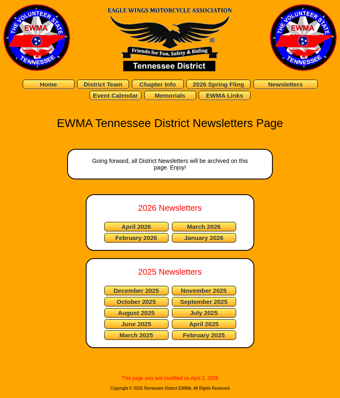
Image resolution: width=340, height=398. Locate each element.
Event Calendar (115, 95)
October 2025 (136, 301)
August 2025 (136, 312)
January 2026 (203, 237)
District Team (103, 84)
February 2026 (136, 237)
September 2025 (203, 301)
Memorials (170, 95)
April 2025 (204, 323)
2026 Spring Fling (218, 84)
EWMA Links (224, 95)
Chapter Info (157, 84)
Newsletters (285, 84)
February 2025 (204, 335)
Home (48, 84)
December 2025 (136, 290)
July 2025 (204, 312)
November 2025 (204, 290)
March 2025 (136, 335)
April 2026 (136, 226)
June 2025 (136, 323)
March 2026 (204, 226)
